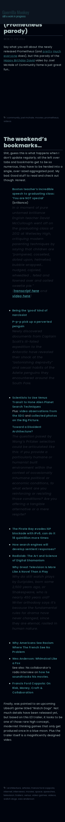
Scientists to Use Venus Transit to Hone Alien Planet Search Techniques (33, 402)
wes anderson (26, 799)
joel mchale (27, 117)
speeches (49, 791)
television (9, 795)
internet (8, 791)
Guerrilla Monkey (15, 14)
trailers (19, 795)
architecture (14, 788)
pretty (47, 51)
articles (26, 788)
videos (7, 121)
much (57, 51)
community (13, 117)
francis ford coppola (42, 788)
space (38, 791)
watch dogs (10, 799)
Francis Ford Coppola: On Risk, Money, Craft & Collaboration (31, 687)
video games (39, 795)
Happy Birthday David (19, 60)
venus (27, 795)
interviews (19, 791)
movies (39, 117)
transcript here (26, 291)
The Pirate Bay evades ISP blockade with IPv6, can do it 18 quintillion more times (33, 533)
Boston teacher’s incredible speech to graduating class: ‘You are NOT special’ (33, 193)
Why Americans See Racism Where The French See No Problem (33, 647)
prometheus (52, 117)
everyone (10, 56)
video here (21, 296)
